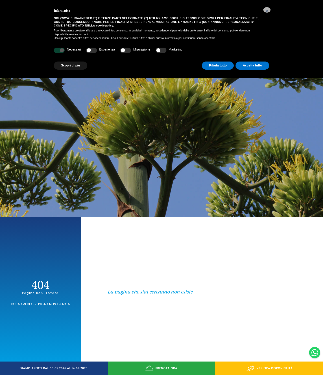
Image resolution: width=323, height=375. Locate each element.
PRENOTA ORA (161, 368)
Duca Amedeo (22, 297)
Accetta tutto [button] (252, 65)
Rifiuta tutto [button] (218, 65)
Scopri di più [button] (70, 65)
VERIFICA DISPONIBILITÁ (269, 368)
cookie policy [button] (104, 25)
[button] (267, 10)
